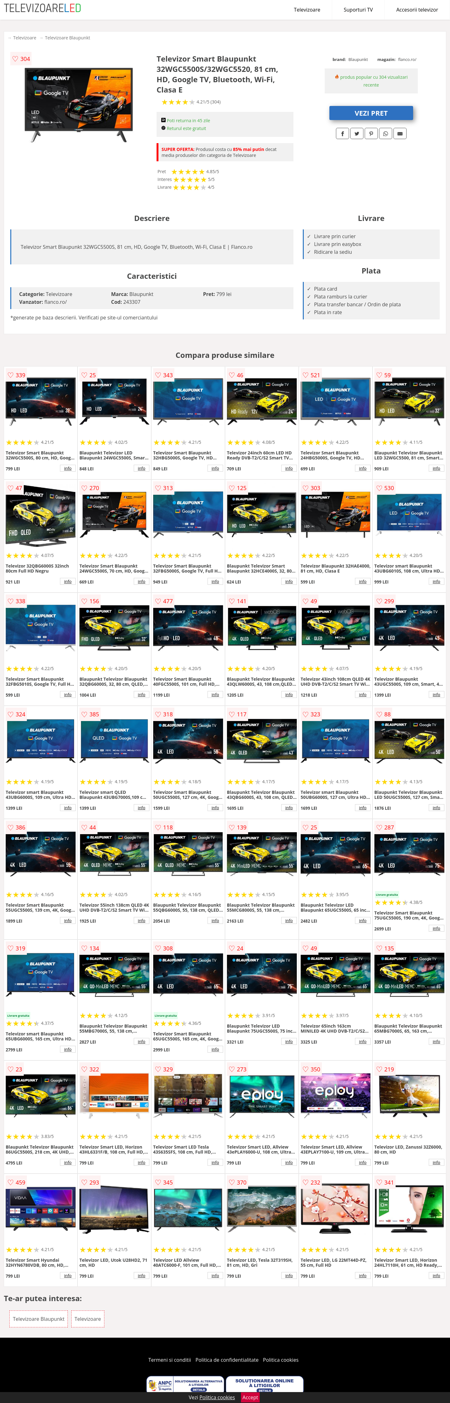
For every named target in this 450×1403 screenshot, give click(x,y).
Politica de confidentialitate (227, 1359)
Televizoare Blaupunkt (67, 38)
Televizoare (307, 9)
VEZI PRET (371, 113)
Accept (250, 1397)
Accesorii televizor (417, 9)
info (68, 468)
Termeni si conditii (169, 1359)
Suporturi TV (358, 9)
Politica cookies (281, 1359)
